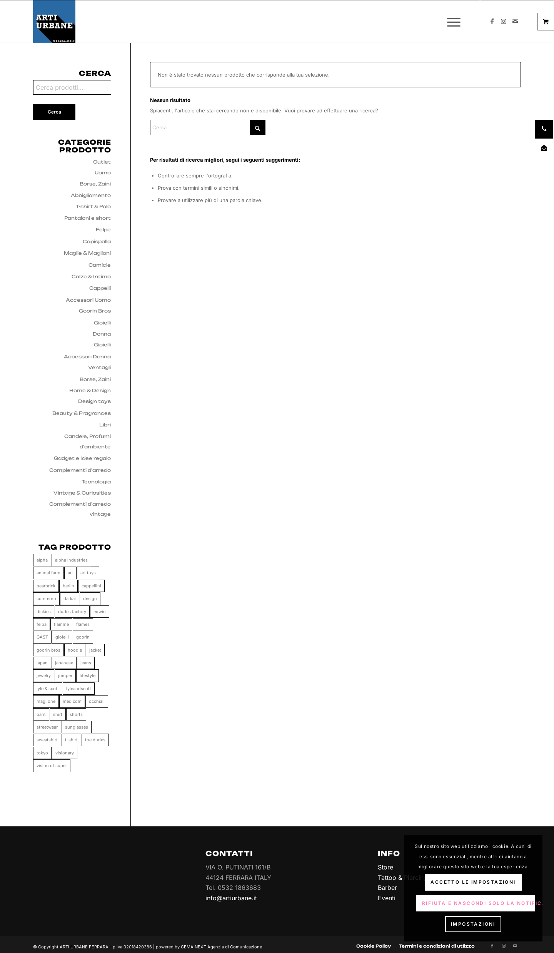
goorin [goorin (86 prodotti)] (83, 637)
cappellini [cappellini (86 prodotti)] (91, 586)
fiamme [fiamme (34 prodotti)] (61, 624)
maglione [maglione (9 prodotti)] (46, 701)
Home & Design (90, 390)
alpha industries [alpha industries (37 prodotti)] (71, 560)
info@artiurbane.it (231, 898)
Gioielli (102, 323)
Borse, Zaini (95, 184)
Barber (387, 887)
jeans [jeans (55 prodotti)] (85, 662)
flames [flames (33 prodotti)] (83, 624)
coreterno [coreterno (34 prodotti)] (46, 598)
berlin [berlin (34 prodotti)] (68, 586)
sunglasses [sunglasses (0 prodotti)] (76, 727)
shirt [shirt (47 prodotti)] (57, 714)
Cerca (54, 112)
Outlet (102, 162)
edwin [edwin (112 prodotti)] (99, 611)
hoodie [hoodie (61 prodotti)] (75, 650)
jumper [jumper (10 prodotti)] (65, 675)
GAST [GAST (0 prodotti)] (42, 637)
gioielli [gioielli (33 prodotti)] (62, 637)
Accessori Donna (87, 356)
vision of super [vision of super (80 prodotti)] (52, 765)
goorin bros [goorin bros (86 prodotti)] (48, 650)
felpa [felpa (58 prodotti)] (42, 624)
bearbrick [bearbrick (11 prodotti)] (46, 586)
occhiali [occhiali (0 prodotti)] (97, 701)
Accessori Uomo (88, 300)
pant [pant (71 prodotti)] (41, 714)
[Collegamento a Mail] (515, 21)
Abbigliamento (91, 195)
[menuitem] (456, 21)
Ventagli (99, 367)
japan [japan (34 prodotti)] (42, 662)
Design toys (94, 401)
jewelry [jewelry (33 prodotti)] (44, 675)
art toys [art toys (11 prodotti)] (88, 572)
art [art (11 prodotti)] (70, 572)
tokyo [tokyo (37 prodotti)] (42, 753)
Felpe (103, 229)
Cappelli (100, 288)
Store (385, 867)
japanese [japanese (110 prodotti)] (64, 662)
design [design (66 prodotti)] (90, 598)
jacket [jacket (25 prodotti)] (95, 650)
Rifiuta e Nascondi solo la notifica (478, 903)
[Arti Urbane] (54, 21)
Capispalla (97, 241)
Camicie (99, 265)
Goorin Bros (95, 311)
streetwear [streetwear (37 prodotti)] (47, 727)
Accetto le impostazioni (473, 882)
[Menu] (451, 21)
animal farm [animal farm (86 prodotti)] (48, 572)
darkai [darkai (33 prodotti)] (69, 598)
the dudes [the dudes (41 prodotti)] (95, 739)
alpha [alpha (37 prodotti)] (42, 560)
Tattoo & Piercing (402, 877)
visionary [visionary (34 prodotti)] (64, 753)
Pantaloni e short (87, 218)
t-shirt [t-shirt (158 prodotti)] (71, 739)
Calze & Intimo (91, 276)
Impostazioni (473, 924)
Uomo (103, 173)
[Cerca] (207, 127)
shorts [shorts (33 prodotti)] (76, 714)
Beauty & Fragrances (81, 413)
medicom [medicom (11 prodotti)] (72, 701)
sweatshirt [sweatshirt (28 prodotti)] (47, 739)
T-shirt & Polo (93, 206)
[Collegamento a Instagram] (503, 21)
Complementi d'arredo (80, 470)
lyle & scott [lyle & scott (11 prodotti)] (48, 688)
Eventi (386, 898)
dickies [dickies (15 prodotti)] (44, 611)
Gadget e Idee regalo (82, 458)
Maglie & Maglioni (87, 253)
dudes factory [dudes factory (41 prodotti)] (72, 611)
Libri (105, 425)
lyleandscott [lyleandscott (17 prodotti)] (78, 688)
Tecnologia (96, 482)
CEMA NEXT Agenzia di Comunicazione (221, 942)
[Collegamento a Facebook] (492, 21)
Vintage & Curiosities (82, 493)
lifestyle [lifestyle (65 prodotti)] (87, 675)
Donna (102, 334)
